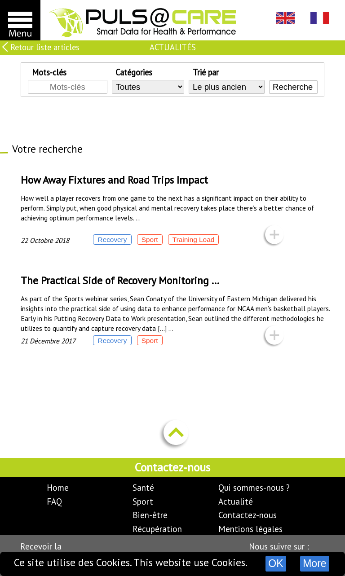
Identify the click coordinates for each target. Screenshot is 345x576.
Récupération (157, 528)
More (314, 563)
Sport (143, 501)
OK (275, 563)
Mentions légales (250, 528)
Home (58, 487)
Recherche (293, 87)
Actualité (235, 501)
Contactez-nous (247, 514)
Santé (143, 487)
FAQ (54, 501)
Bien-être (150, 514)
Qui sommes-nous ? (254, 487)
